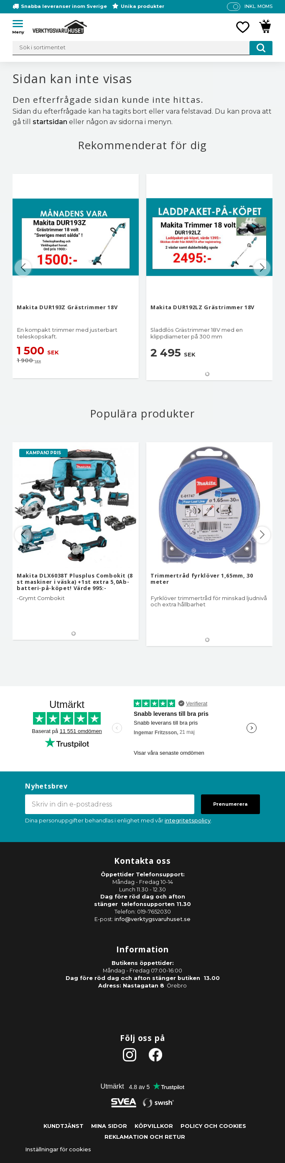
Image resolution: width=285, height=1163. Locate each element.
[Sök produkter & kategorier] (142, 48)
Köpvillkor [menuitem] (154, 1126)
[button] (21, 25)
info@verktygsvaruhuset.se (153, 919)
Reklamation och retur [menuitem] (144, 1137)
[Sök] (260, 48)
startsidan (50, 122)
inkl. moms (258, 6)
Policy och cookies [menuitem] (213, 1126)
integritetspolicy (188, 820)
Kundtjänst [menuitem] (63, 1126)
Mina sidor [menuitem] (109, 1126)
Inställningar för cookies (58, 1149)
